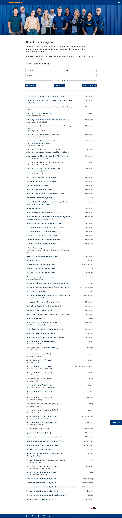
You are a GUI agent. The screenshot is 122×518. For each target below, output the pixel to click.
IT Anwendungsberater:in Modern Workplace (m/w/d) (44, 240)
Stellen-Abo (78, 56)
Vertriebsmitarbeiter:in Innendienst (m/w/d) (41, 472)
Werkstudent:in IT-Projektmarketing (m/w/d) (41, 499)
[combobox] (81, 70)
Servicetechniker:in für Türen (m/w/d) (39, 372)
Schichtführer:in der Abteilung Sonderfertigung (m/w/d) (45, 329)
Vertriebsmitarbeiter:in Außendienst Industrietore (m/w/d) (45, 460)
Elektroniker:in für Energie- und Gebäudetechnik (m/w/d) (45, 194)
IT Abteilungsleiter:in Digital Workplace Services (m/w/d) (45, 227)
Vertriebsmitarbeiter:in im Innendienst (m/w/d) (42, 466)
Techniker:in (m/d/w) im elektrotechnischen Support (43, 437)
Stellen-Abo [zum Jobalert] (116, 422)
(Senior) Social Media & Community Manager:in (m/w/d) (45, 96)
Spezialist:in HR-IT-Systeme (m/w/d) (38, 433)
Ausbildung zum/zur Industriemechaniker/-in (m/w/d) (44, 135)
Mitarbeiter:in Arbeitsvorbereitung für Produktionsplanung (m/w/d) (48, 283)
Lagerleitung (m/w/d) (33, 260)
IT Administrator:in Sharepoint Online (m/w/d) (41, 235)
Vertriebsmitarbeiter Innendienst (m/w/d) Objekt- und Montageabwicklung (44, 454)
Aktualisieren (30, 85)
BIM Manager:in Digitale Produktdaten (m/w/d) (42, 181)
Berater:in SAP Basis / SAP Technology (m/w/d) (42, 177)
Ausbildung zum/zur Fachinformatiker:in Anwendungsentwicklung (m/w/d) (48, 127)
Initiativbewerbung (35, 59)
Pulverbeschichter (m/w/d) (35, 318)
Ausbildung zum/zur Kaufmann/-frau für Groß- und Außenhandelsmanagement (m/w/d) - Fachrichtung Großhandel (47, 150)
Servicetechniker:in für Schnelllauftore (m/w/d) (42, 341)
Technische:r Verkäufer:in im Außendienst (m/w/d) (43, 445)
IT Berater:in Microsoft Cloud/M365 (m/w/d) (41, 244)
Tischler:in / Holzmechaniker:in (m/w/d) (39, 449)
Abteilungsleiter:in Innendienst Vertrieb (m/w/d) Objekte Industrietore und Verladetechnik (49, 101)
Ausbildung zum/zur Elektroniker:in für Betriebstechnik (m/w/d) (47, 120)
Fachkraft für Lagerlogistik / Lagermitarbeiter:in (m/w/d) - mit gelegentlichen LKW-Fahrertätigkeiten (46, 203)
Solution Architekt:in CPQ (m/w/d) (37, 429)
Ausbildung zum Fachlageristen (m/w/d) (40, 113)
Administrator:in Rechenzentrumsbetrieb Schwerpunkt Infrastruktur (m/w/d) (49, 108)
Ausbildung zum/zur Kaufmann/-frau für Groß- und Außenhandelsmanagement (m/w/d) (43, 142)
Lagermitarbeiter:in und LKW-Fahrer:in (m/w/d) (42, 264)
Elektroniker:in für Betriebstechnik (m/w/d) (40, 190)
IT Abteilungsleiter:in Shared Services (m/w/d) (41, 231)
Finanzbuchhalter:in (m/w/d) (36, 208)
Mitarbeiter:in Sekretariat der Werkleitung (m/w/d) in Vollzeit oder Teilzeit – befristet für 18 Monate (48, 296)
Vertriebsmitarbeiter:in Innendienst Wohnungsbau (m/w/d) (46, 495)
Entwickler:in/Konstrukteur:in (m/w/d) (39, 198)
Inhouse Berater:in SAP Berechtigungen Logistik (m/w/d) (45, 223)
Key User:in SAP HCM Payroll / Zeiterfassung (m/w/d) (44, 256)
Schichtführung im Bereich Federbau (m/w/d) (41, 333)
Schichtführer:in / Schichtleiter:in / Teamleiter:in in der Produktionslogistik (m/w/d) (44, 323)
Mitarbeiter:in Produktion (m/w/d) (37, 291)
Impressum (93, 516)
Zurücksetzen (59, 85)
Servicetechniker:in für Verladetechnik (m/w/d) (42, 404)
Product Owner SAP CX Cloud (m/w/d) (39, 310)
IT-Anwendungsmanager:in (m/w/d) (38, 248)
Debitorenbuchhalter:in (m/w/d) (37, 185)
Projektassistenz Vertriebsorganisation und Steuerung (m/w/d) (47, 314)
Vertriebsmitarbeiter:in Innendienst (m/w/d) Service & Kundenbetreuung (50, 487)
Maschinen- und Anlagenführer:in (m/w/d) (40, 269)
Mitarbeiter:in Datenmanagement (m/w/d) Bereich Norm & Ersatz (48, 287)
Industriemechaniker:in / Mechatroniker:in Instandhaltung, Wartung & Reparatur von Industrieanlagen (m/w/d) (49, 218)
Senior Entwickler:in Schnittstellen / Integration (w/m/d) (45, 337)
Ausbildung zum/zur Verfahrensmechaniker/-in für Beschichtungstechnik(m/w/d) (43, 169)
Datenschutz (81, 516)
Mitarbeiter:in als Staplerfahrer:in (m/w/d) (40, 277)
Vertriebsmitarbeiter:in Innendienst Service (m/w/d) (43, 491)
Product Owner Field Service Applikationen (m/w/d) (43, 306)
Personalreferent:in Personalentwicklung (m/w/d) (43, 302)
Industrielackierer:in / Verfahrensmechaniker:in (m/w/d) (45, 212)
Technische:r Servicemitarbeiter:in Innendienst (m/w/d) (45, 441)
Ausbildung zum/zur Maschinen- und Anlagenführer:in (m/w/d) (47, 156)
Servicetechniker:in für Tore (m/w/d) (38, 354)
